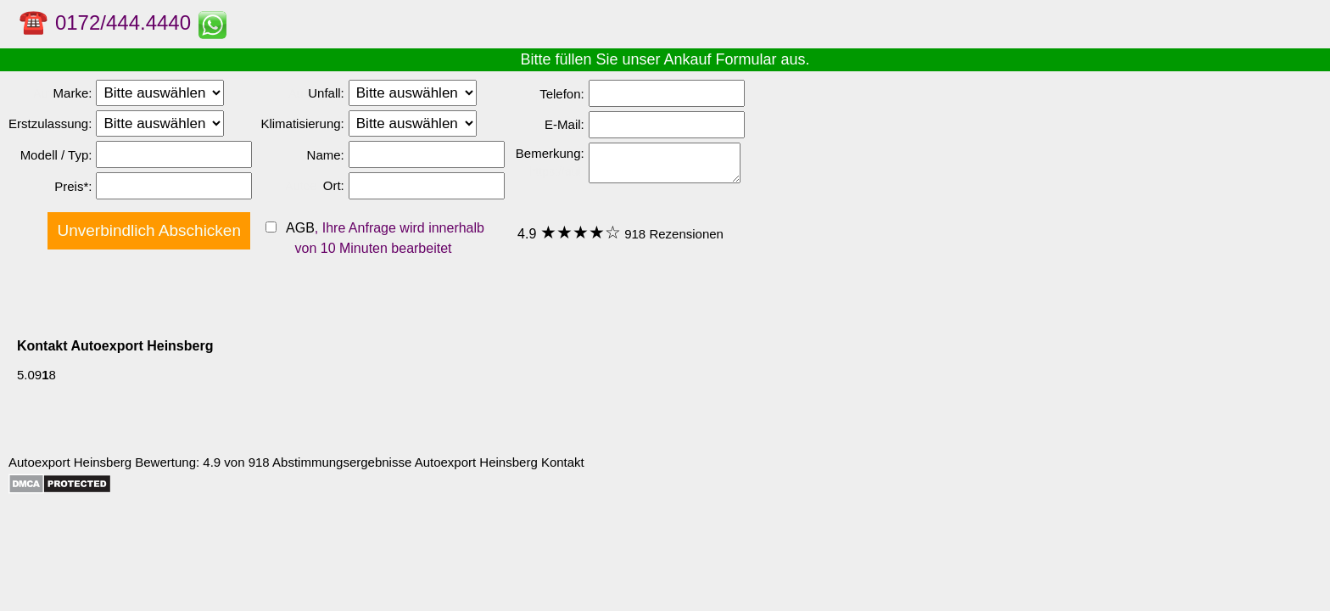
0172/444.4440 (123, 22)
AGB (298, 228)
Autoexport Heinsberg (69, 462)
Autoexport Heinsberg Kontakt (499, 462)
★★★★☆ (580, 232)
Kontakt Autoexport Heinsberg (115, 346)
